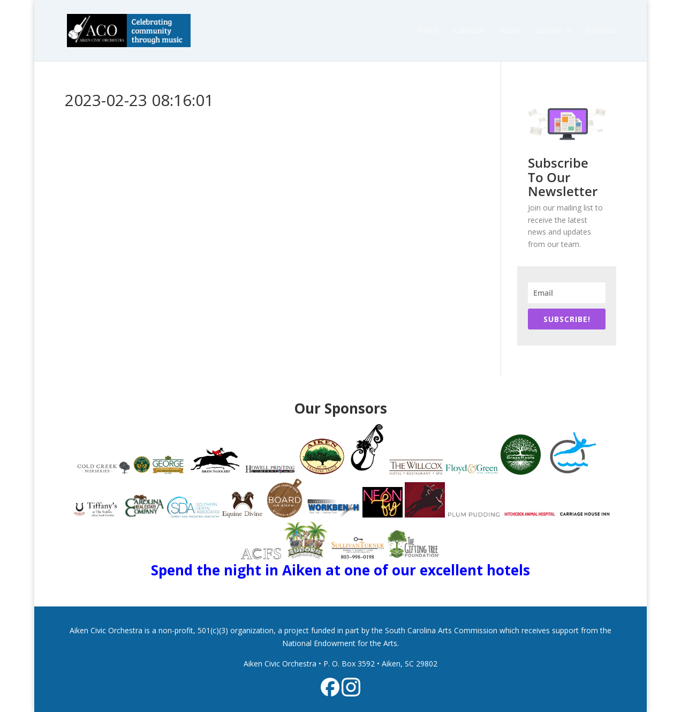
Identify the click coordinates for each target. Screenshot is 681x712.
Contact (601, 31)
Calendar (469, 31)
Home (428, 31)
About (511, 31)
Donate (549, 31)
